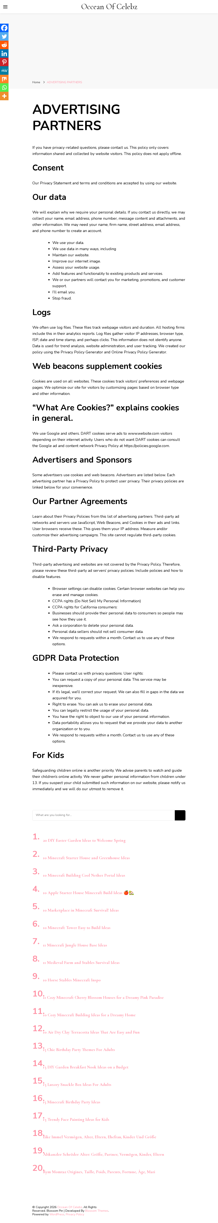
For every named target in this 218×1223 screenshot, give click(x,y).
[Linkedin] (4, 53)
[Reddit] (4, 45)
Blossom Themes (96, 1211)
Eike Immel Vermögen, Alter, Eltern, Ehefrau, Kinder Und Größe (99, 1137)
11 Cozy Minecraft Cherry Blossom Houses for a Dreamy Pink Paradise (103, 997)
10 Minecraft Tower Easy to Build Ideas (76, 927)
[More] (4, 96)
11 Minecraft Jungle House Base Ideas (75, 945)
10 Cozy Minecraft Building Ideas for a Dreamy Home (89, 1015)
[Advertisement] (109, 47)
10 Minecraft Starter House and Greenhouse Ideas (86, 857)
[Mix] (4, 79)
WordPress (56, 1214)
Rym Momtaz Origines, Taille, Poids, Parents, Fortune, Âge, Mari (99, 1171)
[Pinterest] (4, 62)
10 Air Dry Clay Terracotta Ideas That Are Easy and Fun (91, 1032)
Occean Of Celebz (109, 6)
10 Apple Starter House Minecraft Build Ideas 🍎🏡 (88, 892)
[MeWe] (4, 70)
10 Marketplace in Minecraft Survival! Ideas (81, 910)
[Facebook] (4, 28)
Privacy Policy (75, 1214)
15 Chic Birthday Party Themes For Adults (79, 1049)
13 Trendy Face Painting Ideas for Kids (76, 1119)
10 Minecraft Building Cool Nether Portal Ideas (84, 875)
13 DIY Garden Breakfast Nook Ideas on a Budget (85, 1067)
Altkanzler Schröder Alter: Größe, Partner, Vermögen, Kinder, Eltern (103, 1154)
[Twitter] (4, 36)
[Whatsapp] (4, 87)
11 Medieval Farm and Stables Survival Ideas (81, 962)
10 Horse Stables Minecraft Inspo (72, 980)
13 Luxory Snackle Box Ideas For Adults (77, 1084)
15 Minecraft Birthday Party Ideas (71, 1102)
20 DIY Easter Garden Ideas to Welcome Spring (84, 840)
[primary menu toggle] (5, 6)
